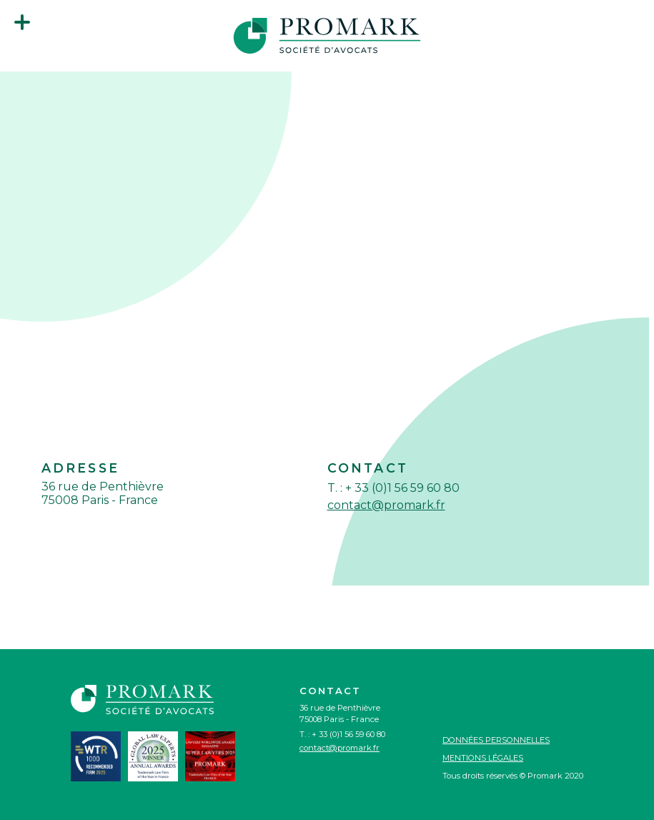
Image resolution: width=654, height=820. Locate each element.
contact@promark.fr (386, 505)
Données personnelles (496, 740)
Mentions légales (482, 758)
